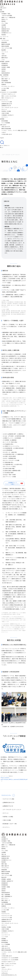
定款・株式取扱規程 (6, 82)
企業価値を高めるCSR (6, 103)
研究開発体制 (4, 65)
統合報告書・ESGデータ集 (10, 823)
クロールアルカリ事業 (6, 48)
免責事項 (3, 84)
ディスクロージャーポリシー (8, 86)
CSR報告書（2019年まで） (7, 115)
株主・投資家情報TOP (6, 896)
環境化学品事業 (5, 46)
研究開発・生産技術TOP (7, 881)
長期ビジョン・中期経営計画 (8, 17)
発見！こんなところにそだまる (8, 96)
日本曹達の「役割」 (6, 13)
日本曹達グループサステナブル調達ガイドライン (12, 483)
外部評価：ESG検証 (6, 111)
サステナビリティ (4, 100)
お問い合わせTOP (5, 126)
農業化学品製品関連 (6, 128)
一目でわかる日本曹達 (6, 15)
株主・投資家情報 (4, 75)
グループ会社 (4, 23)
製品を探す (4, 877)
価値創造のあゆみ (5, 29)
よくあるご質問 (5, 88)
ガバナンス (4, 109)
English (3, 967)
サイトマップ (4, 971)
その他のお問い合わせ (6, 134)
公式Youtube (4, 973)
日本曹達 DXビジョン (6, 32)
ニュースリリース (4, 36)
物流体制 (3, 34)
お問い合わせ (3, 124)
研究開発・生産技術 (4, 61)
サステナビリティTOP (6, 915)
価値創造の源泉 (5, 31)
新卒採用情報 (4, 121)
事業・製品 (2, 38)
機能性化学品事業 (5, 44)
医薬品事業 (4, 42)
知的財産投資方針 (5, 73)
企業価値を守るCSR (6, 105)
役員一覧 (3, 27)
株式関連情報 (4, 80)
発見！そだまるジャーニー (7, 98)
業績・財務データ (5, 79)
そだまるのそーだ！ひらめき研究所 (9, 959)
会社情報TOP (4, 839)
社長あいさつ (4, 19)
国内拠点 (3, 21)
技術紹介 (3, 71)
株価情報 (3, 90)
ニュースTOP (4, 936)
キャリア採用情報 (6, 123)
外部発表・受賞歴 (5, 67)
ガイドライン (4, 117)
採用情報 (2, 119)
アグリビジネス (5, 40)
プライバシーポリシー (6, 969)
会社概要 (3, 25)
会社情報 (2, 11)
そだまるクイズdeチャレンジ (8, 94)
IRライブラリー (5, 77)
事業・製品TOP (5, 866)
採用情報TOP (4, 940)
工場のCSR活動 (5, 113)
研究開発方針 (4, 63)
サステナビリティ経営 (6, 101)
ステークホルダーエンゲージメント (9, 107)
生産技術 (3, 69)
